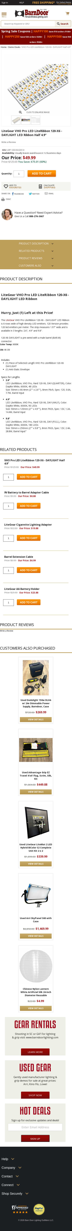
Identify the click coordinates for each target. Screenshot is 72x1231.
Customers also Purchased (30, 266)
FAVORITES (21, 186)
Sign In (5, 2)
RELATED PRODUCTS (31, 251)
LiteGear (10, 320)
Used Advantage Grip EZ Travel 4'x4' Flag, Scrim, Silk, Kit (36, 775)
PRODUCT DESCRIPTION (34, 243)
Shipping (56, 186)
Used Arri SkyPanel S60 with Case (36, 920)
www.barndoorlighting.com (42, 1037)
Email (51, 193)
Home (4, 47)
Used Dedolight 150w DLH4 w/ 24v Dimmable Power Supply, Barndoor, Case (36, 703)
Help (21, 2)
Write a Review (8, 142)
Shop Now (35, 1095)
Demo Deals (14, 47)
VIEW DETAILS (35, 719)
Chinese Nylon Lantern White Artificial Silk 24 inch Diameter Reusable (36, 992)
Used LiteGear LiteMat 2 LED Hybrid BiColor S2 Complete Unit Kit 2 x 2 (35, 847)
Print (8, 199)
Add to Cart (28, 477)
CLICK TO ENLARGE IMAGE (38, 112)
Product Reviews (30, 258)
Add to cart (42, 173)
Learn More (35, 1052)
